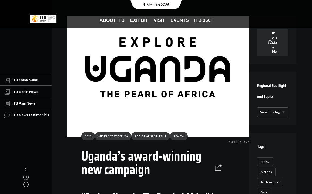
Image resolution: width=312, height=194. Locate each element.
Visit (159, 20)
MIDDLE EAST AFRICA (111, 137)
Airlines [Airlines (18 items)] (265, 172)
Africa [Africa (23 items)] (264, 162)
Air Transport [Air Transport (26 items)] (269, 182)
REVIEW (176, 137)
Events (179, 20)
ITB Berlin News (21, 92)
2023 (86, 137)
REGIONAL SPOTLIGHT (148, 137)
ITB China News (21, 80)
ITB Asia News (19, 103)
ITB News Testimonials (26, 115)
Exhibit (139, 20)
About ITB (112, 20)
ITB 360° (203, 20)
